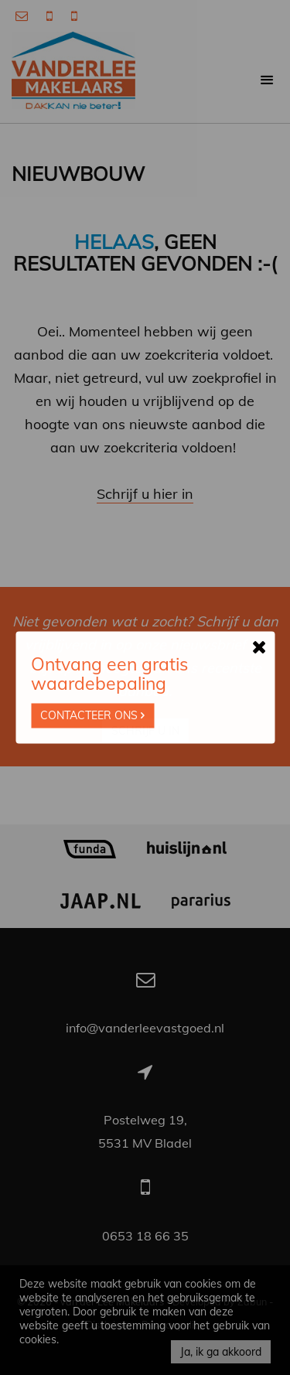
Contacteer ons (92, 716)
